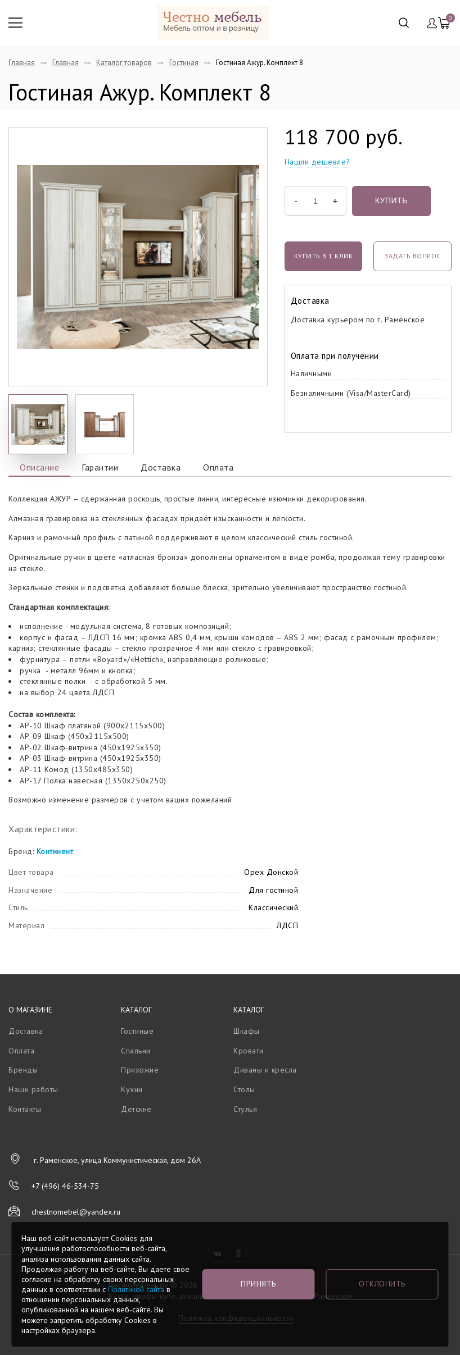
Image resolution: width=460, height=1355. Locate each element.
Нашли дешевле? (317, 162)
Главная (21, 62)
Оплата (218, 467)
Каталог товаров (124, 62)
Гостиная (184, 62)
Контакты (24, 1109)
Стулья (245, 1109)
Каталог (136, 1010)
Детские (136, 1109)
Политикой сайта (136, 1289)
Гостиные (137, 1031)
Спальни (136, 1051)
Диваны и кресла (265, 1070)
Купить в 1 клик (323, 256)
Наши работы (33, 1089)
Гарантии (100, 467)
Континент (55, 851)
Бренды (23, 1070)
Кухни (132, 1089)
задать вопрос (412, 256)
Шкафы (246, 1031)
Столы (244, 1089)
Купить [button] (391, 200)
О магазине (30, 1010)
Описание (39, 467)
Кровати (248, 1051)
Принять (258, 1284)
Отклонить (382, 1284)
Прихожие (140, 1070)
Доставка (161, 467)
